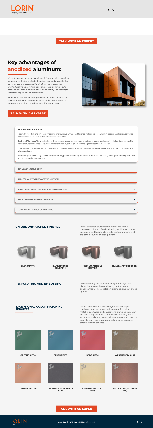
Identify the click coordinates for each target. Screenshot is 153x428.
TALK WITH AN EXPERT (76, 41)
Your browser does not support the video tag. (17, 26)
